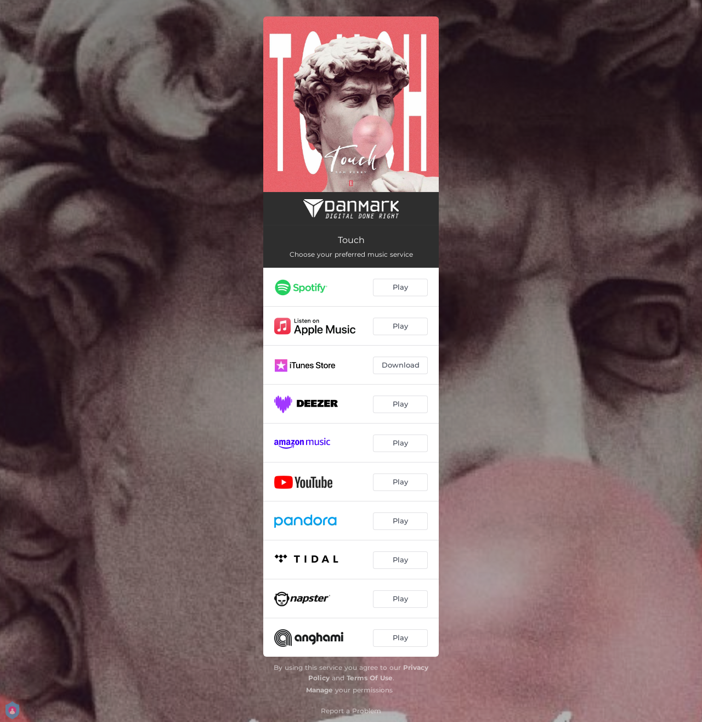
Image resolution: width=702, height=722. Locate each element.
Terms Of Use (370, 678)
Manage (319, 690)
